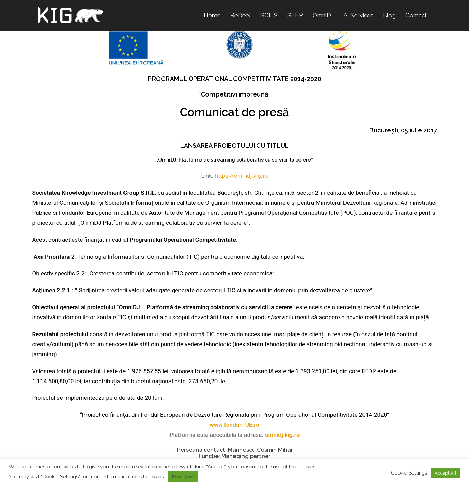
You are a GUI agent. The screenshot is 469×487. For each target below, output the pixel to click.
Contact (416, 15)
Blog (389, 15)
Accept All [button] (445, 473)
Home (212, 15)
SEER (295, 15)
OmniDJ (323, 15)
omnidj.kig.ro (282, 434)
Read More (183, 476)
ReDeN (240, 15)
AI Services (358, 15)
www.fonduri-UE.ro (234, 424)
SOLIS (269, 15)
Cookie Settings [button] (409, 473)
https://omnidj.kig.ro (241, 175)
